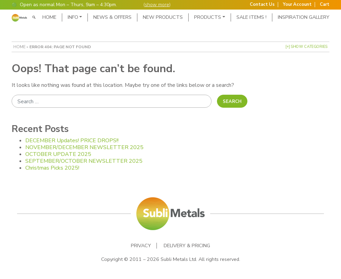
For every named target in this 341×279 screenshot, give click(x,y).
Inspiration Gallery (303, 17)
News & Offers (112, 17)
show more (157, 4)
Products (207, 17)
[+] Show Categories (306, 46)
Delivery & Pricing (187, 246)
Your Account (297, 4)
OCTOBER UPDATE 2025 (58, 154)
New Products (163, 17)
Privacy (141, 246)
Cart (324, 4)
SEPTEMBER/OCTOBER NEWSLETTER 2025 (83, 161)
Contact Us (262, 4)
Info (73, 17)
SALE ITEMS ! (251, 17)
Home (49, 17)
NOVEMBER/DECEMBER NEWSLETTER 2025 (84, 147)
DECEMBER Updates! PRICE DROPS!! (72, 140)
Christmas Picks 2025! (52, 168)
